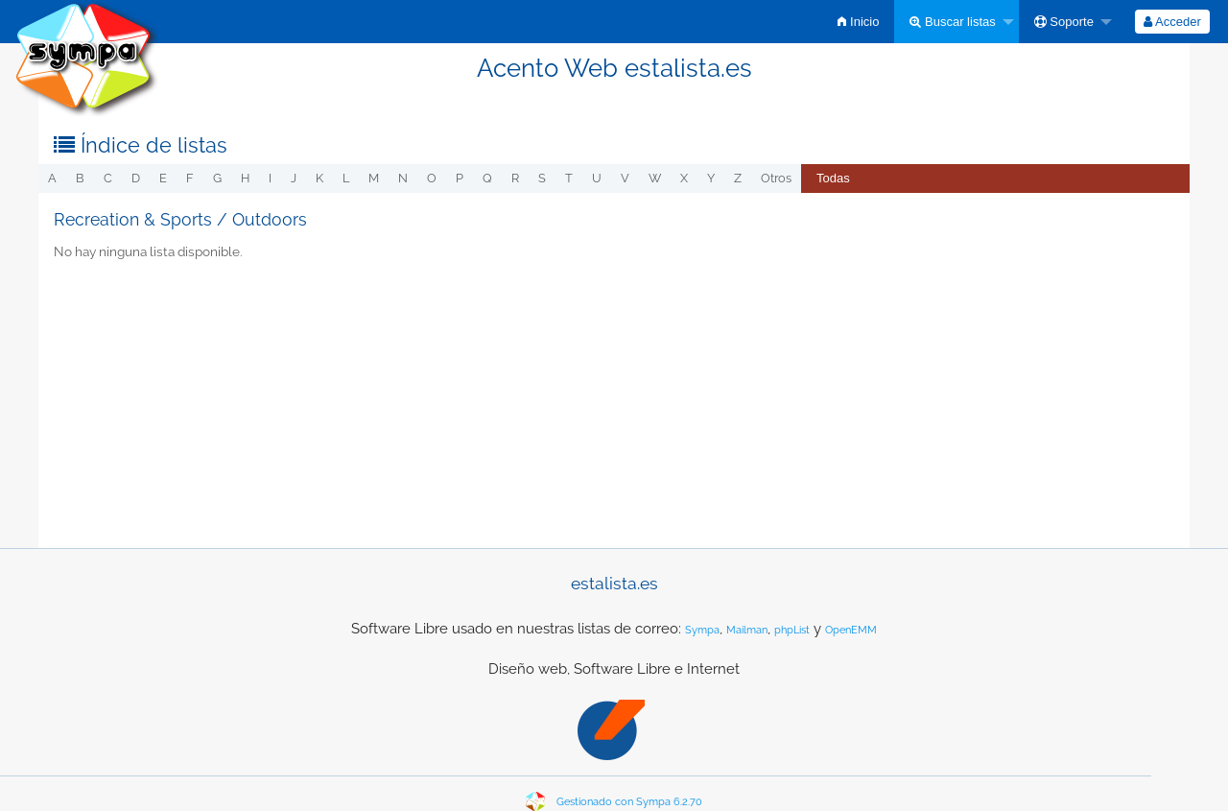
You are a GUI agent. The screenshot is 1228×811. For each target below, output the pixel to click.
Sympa (702, 630)
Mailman (747, 630)
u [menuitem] (597, 178)
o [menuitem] (432, 178)
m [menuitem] (373, 178)
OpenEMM (851, 630)
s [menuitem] (542, 178)
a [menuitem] (52, 178)
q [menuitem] (487, 178)
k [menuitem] (319, 178)
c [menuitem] (108, 178)
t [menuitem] (569, 178)
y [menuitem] (711, 178)
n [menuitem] (403, 178)
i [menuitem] (270, 178)
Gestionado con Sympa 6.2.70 (629, 802)
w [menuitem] (655, 178)
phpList (792, 630)
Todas (833, 178)
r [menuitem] (515, 178)
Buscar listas (952, 21)
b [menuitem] (80, 178)
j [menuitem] (293, 178)
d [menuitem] (135, 178)
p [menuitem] (459, 178)
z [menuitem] (738, 178)
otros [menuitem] (776, 178)
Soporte (1064, 21)
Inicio (858, 21)
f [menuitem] (190, 178)
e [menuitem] (163, 178)
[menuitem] (858, 21)
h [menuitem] (245, 178)
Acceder (1172, 21)
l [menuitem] (345, 178)
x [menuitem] (684, 178)
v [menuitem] (625, 178)
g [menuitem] (217, 178)
